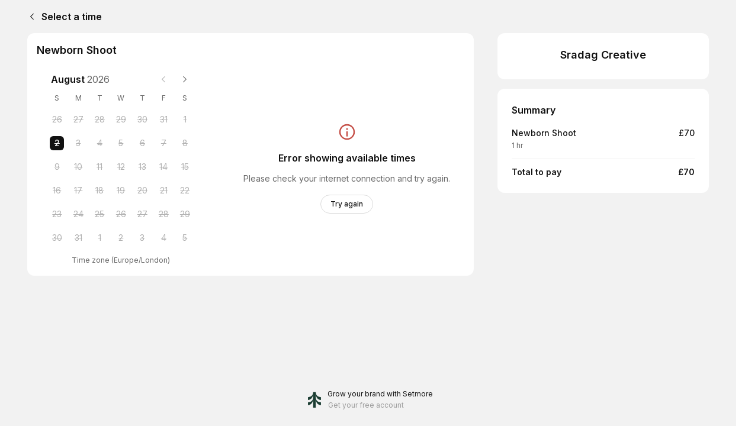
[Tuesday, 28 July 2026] (99, 119)
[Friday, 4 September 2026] (163, 238)
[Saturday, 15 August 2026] (185, 167)
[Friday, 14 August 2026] (163, 167)
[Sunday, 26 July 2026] (57, 119)
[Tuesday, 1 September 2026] (99, 238)
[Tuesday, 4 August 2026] (99, 143)
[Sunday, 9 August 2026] (57, 167)
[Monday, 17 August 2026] (78, 190)
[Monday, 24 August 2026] (78, 214)
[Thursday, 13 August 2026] (142, 167)
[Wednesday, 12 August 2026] (121, 167)
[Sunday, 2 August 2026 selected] (57, 143)
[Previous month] (163, 79)
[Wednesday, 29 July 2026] (121, 119)
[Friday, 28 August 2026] (163, 214)
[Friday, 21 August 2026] (163, 190)
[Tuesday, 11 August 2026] (99, 167)
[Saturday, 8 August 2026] (185, 143)
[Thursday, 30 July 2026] (142, 119)
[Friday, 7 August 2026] (163, 143)
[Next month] (184, 79)
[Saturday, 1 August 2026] (185, 119)
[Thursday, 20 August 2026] (142, 190)
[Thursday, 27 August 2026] (142, 214)
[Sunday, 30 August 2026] (57, 238)
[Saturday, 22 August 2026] (185, 190)
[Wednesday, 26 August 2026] (121, 214)
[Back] (29, 16)
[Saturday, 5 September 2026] (185, 238)
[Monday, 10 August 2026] (78, 167)
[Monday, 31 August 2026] (78, 238)
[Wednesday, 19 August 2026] (121, 190)
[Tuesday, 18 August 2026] (99, 190)
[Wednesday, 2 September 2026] (121, 238)
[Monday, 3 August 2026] (78, 143)
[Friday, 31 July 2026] (163, 119)
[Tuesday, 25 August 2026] (99, 214)
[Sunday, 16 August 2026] (57, 190)
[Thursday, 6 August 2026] (142, 143)
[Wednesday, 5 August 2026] (121, 143)
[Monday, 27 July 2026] (78, 119)
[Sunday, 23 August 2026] (57, 214)
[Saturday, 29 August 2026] (185, 214)
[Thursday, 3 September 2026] (142, 238)
